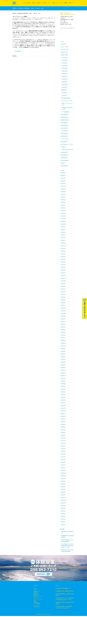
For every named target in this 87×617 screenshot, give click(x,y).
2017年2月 (63, 465)
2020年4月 (63, 362)
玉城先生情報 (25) (64, 117)
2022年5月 (63, 294)
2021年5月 (63, 327)
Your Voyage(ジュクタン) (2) (67, 144)
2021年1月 (63, 337)
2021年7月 (63, 321)
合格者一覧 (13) (64, 52)
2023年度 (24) (65, 79)
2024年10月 (63, 218)
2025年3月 (63, 205)
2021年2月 (63, 335)
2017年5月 (63, 456)
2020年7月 (63, 354)
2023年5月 (63, 262)
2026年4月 (63, 178)
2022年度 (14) (65, 76)
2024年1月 (63, 240)
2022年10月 (63, 281)
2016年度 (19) (65, 60)
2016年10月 (63, 475)
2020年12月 (63, 340)
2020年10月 (63, 346)
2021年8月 (63, 318)
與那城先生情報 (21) (65, 120)
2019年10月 (63, 378)
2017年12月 (63, 438)
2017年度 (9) (64, 63)
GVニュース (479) (64, 46)
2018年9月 (63, 413)
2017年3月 (63, 462)
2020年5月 (63, 359)
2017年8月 (63, 448)
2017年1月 (63, 467)
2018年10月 (63, 411)
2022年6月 (63, 291)
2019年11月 (63, 375)
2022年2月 (63, 302)
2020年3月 (63, 364)
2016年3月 (63, 494)
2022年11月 (63, 278)
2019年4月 (63, 394)
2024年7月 (63, 226)
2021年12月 (63, 308)
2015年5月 (63, 519)
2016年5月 (63, 489)
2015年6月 (63, 516)
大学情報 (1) (63, 147)
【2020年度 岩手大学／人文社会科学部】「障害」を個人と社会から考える (64, 607)
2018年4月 (63, 427)
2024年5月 (63, 232)
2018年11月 (63, 408)
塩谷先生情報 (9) (64, 122)
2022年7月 (63, 289)
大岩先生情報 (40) (64, 114)
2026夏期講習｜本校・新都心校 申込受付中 (64, 591)
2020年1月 (63, 370)
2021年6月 (63, 324)
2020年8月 (63, 351)
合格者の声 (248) (64, 54)
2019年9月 (63, 381)
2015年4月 (63, 521)
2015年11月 (63, 503)
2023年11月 (63, 245)
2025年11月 (63, 186)
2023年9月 (63, 251)
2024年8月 (63, 224)
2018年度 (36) (65, 65)
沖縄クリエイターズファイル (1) (67, 104)
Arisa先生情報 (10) (65, 160)
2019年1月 (63, 402)
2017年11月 (63, 440)
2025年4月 (63, 202)
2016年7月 (63, 484)
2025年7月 (63, 194)
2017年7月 (63, 451)
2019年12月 (63, 373)
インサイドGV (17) (64, 138)
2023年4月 (63, 264)
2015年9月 (63, 508)
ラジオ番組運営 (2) (66, 111)
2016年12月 (63, 470)
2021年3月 (63, 332)
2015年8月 (63, 511)
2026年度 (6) (64, 87)
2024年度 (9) (64, 81)
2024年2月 (63, 237)
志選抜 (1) (63, 163)
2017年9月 (63, 446)
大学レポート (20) (64, 49)
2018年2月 (63, 432)
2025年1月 (63, 210)
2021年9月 (63, 316)
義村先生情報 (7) (64, 133)
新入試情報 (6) (65, 130)
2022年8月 (63, 286)
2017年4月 (63, 459)
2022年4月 (63, 297)
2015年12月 (63, 500)
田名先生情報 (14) (64, 128)
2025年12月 (63, 183)
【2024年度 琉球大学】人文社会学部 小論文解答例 (65, 594)
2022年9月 (63, 283)
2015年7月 (63, 513)
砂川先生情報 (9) (64, 136)
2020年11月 (63, 343)
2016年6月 (63, 486)
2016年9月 (63, 478)
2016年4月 (63, 492)
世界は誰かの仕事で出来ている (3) (67, 108)
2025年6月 (63, 197)
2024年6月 (63, 229)
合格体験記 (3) (64, 90)
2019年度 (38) (65, 68)
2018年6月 (63, 421)
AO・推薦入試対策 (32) (65, 98)
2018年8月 (63, 416)
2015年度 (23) (65, 57)
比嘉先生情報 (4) (64, 165)
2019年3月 (63, 397)
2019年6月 (63, 389)
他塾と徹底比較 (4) (65, 155)
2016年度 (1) (64, 95)
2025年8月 (63, 191)
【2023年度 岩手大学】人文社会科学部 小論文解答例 (65, 603)
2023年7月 (63, 256)
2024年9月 (63, 221)
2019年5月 (63, 392)
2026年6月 (63, 172)
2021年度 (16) (65, 73)
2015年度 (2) (64, 92)
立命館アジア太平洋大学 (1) (67, 149)
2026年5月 (63, 175)
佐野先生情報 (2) (64, 157)
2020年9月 (63, 348)
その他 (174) (63, 44)
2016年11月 (63, 473)
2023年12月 (63, 243)
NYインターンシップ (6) (67, 100)
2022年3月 (63, 300)
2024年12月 (63, 213)
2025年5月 (63, 199)
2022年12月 (63, 275)
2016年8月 (63, 481)
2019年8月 (63, 383)
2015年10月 (63, 505)
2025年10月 (63, 189)
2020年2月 (63, 367)
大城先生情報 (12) (64, 125)
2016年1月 (63, 497)
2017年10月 (63, 443)
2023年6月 (63, 259)
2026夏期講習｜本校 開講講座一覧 (63, 588)
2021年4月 (63, 329)
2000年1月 (63, 524)
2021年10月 (63, 313)
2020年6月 (63, 356)
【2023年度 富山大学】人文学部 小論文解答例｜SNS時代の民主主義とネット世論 (67, 545)
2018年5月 (63, 424)
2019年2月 (63, 400)
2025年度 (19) (65, 84)
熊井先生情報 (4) (64, 141)
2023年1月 (63, 272)
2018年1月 (63, 435)
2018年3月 (63, 429)
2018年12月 (63, 405)
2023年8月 (63, 254)
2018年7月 (63, 419)
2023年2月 (63, 270)
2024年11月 (63, 216)
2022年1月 (63, 305)
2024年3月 (63, 235)
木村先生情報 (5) (64, 152)
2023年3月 (63, 267)
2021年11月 (63, 310)
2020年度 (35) (65, 71)
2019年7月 (63, 386)
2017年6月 (63, 454)
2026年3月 (63, 180)
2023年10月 (63, 248)
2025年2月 (63, 207)
